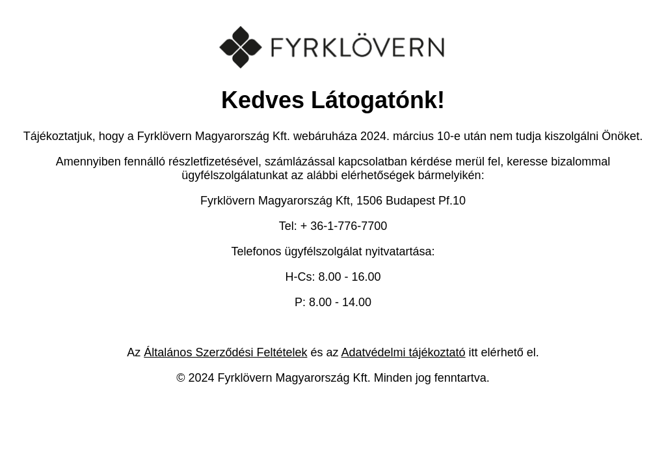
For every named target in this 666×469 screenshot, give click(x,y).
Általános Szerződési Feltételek (225, 352)
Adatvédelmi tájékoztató (403, 352)
